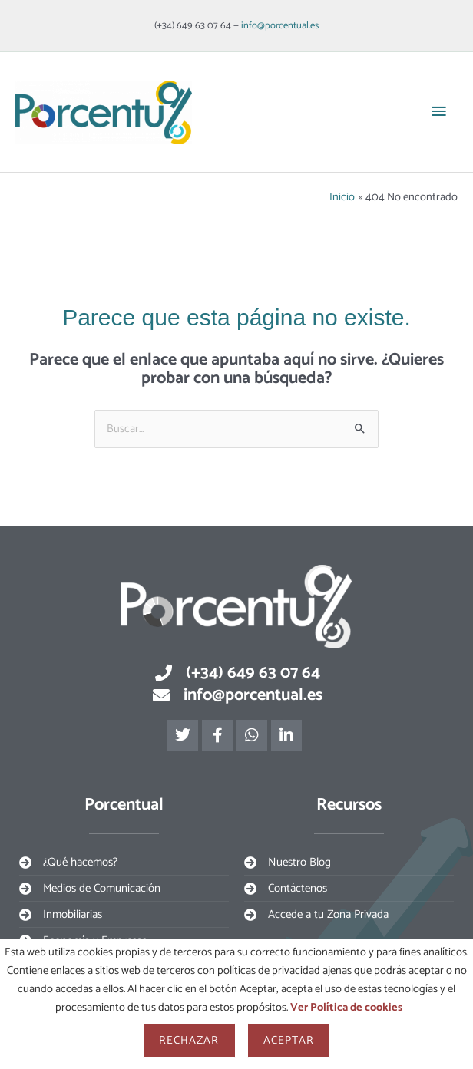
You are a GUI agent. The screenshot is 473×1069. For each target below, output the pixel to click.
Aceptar (289, 1040)
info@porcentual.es (280, 26)
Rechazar (189, 1040)
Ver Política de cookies (346, 1007)
